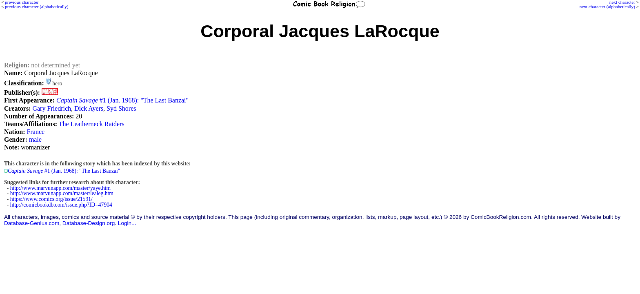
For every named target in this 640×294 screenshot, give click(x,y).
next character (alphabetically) (607, 6)
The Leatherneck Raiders (91, 123)
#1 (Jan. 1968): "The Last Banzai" (122, 100)
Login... (127, 223)
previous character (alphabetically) (36, 6)
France (36, 131)
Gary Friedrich (51, 108)
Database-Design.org (88, 223)
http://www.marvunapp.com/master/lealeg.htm (61, 193)
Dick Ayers (88, 108)
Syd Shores (121, 108)
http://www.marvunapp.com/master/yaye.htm (60, 188)
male (35, 139)
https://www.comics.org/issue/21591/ (51, 199)
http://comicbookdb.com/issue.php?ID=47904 (61, 205)
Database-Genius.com (31, 223)
